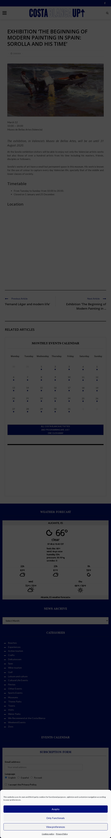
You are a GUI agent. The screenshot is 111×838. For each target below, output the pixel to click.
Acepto (55, 809)
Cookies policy (48, 834)
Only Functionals (55, 818)
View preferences (55, 826)
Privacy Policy (62, 834)
